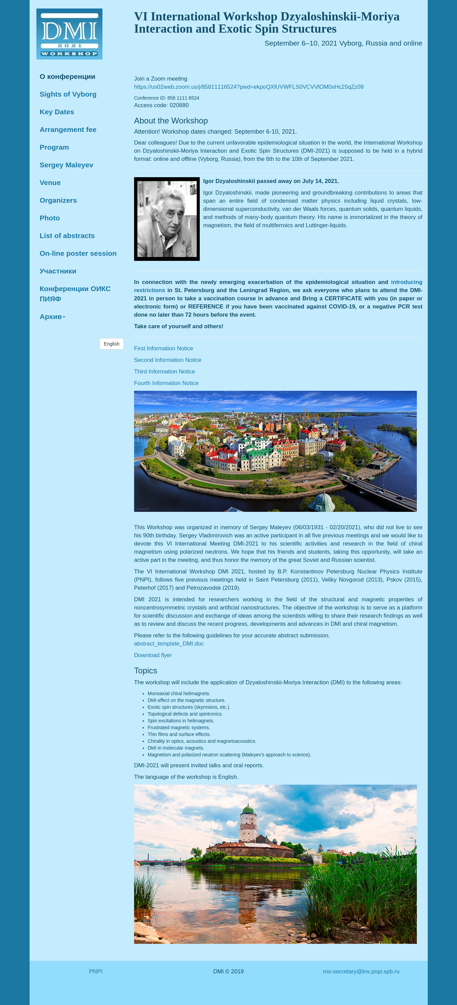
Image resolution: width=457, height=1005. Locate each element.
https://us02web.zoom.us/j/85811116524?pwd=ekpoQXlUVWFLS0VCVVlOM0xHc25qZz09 (249, 87)
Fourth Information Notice (166, 383)
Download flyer (153, 655)
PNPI (95, 971)
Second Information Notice (167, 360)
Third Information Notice (164, 371)
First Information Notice (163, 348)
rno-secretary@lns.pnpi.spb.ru (361, 971)
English (111, 344)
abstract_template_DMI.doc (169, 643)
